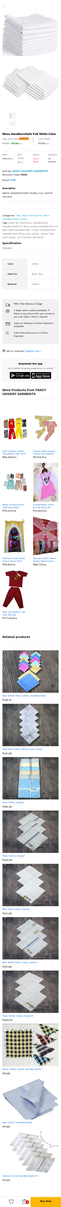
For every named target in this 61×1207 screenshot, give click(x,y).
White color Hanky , (29, 233)
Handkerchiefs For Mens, (16, 226)
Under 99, (14, 222)
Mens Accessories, (33, 215)
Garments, (38, 237)
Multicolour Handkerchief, (34, 222)
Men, (19, 215)
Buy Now (45, 1201)
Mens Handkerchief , (20, 230)
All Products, (25, 237)
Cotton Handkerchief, (43, 230)
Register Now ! (32, 351)
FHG (13, 180)
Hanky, (45, 233)
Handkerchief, (10, 233)
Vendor (7, 248)
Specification (11, 243)
